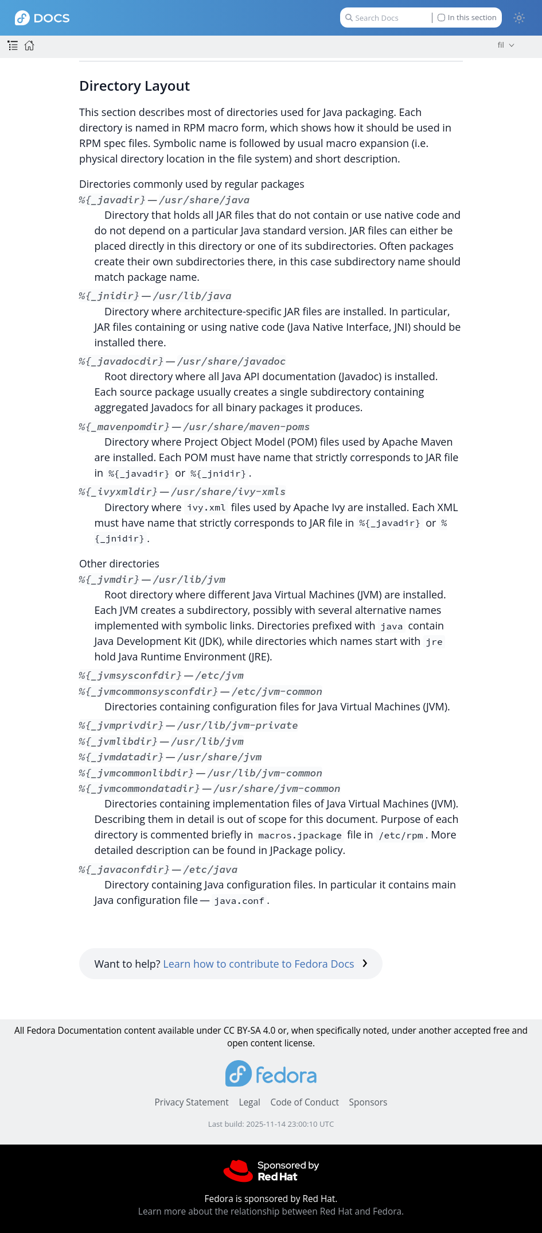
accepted (472, 1031)
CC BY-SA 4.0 (250, 1031)
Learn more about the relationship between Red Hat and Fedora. (271, 1211)
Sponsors (368, 1102)
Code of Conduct (304, 1102)
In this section (467, 17)
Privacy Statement (192, 1102)
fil (501, 45)
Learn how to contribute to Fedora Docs (265, 964)
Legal (249, 1102)
